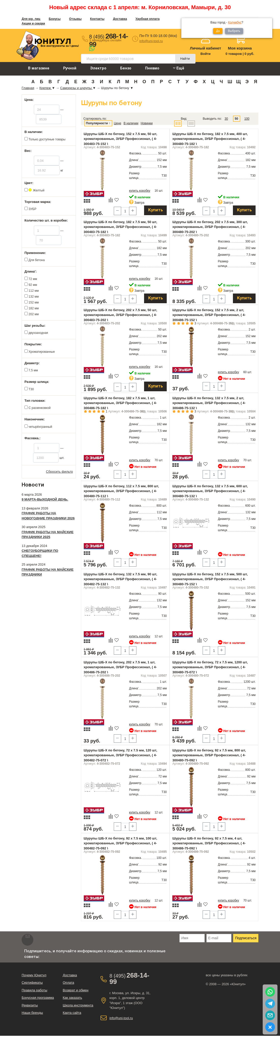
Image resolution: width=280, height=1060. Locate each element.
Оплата (68, 982)
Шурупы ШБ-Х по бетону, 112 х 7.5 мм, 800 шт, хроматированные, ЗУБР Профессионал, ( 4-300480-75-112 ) (121, 491)
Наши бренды (32, 1013)
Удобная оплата (147, 19)
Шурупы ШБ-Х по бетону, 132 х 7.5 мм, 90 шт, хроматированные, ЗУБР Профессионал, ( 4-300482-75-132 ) (120, 579)
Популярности (97, 123)
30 (226, 118)
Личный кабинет (205, 48)
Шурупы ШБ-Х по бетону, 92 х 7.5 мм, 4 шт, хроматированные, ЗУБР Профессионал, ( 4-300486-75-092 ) (208, 843)
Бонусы (55, 19)
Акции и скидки (33, 23)
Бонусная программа (38, 998)
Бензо (125, 68)
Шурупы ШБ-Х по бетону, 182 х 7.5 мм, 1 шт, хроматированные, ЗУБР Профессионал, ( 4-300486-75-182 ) (120, 403)
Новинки (147, 123)
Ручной (69, 68)
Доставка (120, 19)
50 (236, 118)
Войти (206, 54)
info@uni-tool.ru (151, 41)
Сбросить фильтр (59, 471)
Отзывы (75, 19)
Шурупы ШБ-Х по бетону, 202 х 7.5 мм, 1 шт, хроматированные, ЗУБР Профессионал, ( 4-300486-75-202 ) (120, 667)
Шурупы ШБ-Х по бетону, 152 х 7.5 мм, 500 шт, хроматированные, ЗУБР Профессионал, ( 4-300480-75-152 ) (210, 579)
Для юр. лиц (31, 19)
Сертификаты (32, 982)
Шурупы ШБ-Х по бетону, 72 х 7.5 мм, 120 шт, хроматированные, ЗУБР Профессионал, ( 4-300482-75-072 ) (120, 755)
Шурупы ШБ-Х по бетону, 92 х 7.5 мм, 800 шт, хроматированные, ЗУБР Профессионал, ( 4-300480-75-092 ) (209, 755)
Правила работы (34, 990)
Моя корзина (240, 48)
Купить (155, 210)
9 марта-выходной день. (45, 499)
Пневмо (152, 68)
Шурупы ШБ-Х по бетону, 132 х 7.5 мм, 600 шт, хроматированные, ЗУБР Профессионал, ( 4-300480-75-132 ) (210, 491)
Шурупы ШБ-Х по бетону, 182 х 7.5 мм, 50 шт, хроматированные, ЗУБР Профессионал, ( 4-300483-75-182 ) (120, 227)
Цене (117, 123)
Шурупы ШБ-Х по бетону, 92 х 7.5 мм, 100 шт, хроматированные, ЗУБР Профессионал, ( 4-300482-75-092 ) (120, 843)
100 (246, 118)
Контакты (97, 19)
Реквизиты (30, 1005)
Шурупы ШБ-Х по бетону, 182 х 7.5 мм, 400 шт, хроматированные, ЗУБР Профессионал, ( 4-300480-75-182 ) (210, 139)
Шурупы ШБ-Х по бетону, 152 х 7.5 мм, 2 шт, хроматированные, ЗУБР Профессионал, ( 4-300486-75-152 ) (208, 315)
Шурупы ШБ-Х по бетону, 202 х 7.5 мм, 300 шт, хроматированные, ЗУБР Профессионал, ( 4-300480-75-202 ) (210, 227)
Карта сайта (72, 1013)
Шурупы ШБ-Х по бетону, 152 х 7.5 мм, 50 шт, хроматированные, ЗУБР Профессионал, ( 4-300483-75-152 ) (120, 139)
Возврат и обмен (75, 990)
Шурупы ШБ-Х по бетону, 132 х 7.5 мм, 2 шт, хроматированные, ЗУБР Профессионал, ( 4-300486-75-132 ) (208, 403)
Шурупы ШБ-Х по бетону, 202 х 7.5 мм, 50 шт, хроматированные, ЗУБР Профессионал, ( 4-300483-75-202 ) (120, 315)
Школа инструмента (78, 1005)
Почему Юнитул (34, 975)
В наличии (130, 123)
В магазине (38, 68)
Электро (98, 68)
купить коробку (139, 190)
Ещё (178, 68)
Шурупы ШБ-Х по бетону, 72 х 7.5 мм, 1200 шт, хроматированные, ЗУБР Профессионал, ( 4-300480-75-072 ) (210, 667)
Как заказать (72, 998)
